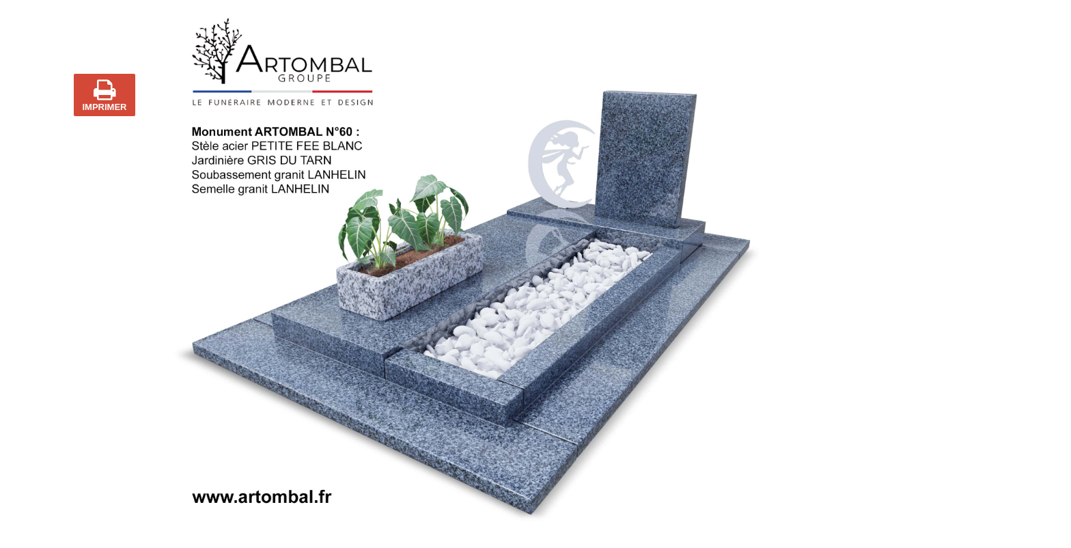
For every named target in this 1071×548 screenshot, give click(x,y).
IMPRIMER (105, 95)
